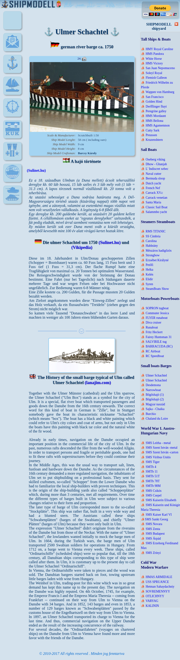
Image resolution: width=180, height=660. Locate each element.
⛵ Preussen (149, 135)
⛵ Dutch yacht (151, 183)
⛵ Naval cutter (151, 173)
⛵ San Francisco (152, 97)
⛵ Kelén (147, 274)
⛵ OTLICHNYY (152, 596)
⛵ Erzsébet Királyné (155, 260)
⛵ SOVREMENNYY (155, 591)
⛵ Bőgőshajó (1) (152, 394)
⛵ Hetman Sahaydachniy (157, 586)
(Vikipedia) (81, 247)
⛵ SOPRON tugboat (155, 308)
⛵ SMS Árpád (151, 538)
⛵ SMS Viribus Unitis (156, 457)
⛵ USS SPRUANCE (155, 582)
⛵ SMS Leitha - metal (156, 443)
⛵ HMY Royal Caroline (157, 49)
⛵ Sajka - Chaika (152, 409)
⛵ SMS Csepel (151, 495)
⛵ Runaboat (149, 327)
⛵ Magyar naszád (153, 404)
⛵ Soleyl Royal (151, 73)
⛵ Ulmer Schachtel (154, 375)
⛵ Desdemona (151, 385)
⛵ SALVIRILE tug (154, 341)
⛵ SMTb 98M (151, 486)
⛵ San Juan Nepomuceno (158, 68)
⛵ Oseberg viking (153, 159)
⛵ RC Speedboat (152, 356)
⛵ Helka (147, 269)
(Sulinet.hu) (36, 170)
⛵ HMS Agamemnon (155, 125)
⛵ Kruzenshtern (152, 140)
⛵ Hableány (149, 245)
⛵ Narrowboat (151, 390)
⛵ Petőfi (147, 265)
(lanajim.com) (98, 382)
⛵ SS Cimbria (150, 236)
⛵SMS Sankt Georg (154, 519)
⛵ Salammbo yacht (154, 212)
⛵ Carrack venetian (154, 197)
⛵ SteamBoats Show (155, 289)
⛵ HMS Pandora (152, 54)
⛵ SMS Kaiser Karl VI (156, 514)
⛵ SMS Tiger (150, 462)
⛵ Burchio (148, 414)
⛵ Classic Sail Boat (154, 207)
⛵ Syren (147, 284)
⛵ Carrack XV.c (152, 192)
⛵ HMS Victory (152, 63)
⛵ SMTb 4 (148, 467)
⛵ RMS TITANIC (153, 231)
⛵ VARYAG (149, 601)
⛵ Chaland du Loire (154, 418)
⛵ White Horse (151, 58)
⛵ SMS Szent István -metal (159, 447)
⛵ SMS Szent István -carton (159, 452)
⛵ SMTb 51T (150, 476)
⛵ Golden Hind (151, 101)
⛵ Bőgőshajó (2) (152, 399)
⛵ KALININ (150, 606)
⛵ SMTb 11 (149, 471)
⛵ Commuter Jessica (155, 313)
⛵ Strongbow (150, 255)
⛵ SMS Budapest (153, 533)
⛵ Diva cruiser (151, 322)
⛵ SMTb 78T (150, 481)
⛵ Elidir (147, 279)
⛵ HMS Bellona (152, 121)
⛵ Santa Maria (151, 202)
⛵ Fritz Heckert (152, 332)
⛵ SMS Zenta (150, 529)
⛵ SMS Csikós (151, 490)
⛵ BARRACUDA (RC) (157, 346)
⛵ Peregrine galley (153, 111)
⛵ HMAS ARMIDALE (156, 577)
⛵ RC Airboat (150, 351)
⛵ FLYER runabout (154, 318)
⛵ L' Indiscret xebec (154, 169)
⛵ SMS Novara (151, 524)
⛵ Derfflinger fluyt (154, 106)
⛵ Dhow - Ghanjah (154, 164)
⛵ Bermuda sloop (153, 178)
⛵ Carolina (149, 241)
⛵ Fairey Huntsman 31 (156, 337)
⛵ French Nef (150, 188)
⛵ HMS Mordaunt (153, 116)
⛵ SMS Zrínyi (151, 553)
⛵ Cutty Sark (150, 130)
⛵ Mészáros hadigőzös (156, 250)
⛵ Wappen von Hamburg (157, 92)
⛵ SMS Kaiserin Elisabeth (158, 500)
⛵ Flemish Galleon (154, 77)
